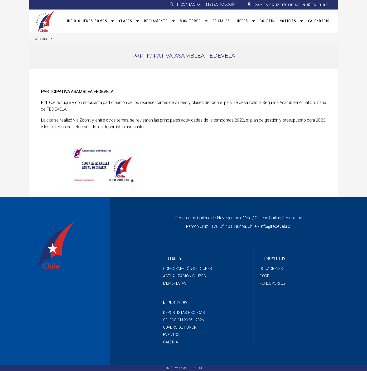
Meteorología (220, 4)
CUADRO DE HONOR (180, 327)
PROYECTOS (274, 258)
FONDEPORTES (272, 283)
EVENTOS (171, 334)
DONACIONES (271, 268)
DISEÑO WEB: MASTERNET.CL (183, 367)
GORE (264, 276)
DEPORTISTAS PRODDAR (184, 312)
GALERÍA (170, 342)
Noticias (40, 39)
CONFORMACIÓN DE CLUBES (187, 268)
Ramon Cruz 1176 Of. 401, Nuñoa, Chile (287, 4)
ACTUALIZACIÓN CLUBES (184, 276)
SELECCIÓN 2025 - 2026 (183, 320)
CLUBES (174, 258)
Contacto (190, 4)
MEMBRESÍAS (175, 283)
